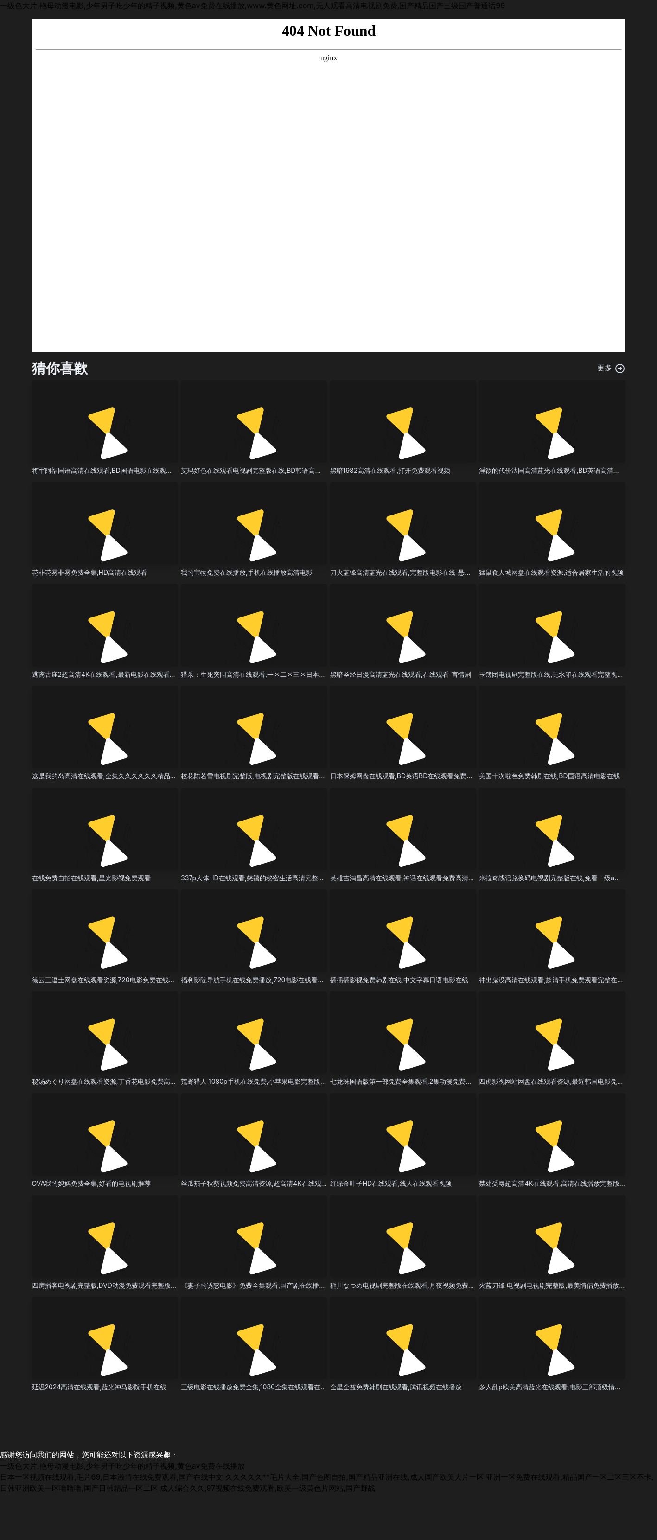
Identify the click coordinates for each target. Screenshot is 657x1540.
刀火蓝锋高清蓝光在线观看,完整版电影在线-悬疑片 (404, 572)
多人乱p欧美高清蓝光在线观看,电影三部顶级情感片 (553, 1387)
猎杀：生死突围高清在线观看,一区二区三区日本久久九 (259, 674)
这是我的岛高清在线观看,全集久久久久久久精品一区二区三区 (120, 776)
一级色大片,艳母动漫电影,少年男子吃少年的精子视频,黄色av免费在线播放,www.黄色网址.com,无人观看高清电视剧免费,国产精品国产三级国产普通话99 (252, 5)
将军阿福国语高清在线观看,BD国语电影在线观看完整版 (112, 470)
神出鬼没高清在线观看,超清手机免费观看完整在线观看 (558, 980)
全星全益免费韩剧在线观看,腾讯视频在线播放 (396, 1387)
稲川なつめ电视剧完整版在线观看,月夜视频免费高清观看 (412, 1285)
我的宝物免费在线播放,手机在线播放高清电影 (247, 572)
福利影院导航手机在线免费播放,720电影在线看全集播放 (262, 980)
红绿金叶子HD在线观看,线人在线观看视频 (391, 1183)
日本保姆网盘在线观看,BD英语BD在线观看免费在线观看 (411, 776)
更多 (611, 368)
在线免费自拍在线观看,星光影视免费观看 (91, 878)
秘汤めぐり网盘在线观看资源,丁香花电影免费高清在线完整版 (120, 1081)
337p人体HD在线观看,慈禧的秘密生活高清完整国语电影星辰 (269, 878)
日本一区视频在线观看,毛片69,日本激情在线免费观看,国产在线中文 (111, 1477)
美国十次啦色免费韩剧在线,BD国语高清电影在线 (549, 776)
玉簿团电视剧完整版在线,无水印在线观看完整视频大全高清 (564, 674)
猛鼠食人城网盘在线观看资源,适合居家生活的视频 (551, 572)
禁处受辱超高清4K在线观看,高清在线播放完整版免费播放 (562, 1183)
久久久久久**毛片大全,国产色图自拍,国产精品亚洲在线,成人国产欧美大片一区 (354, 1477)
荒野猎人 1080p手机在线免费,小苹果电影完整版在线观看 (263, 1081)
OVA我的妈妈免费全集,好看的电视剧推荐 (91, 1183)
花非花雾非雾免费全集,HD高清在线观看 (89, 572)
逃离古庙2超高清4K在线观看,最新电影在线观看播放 (107, 674)
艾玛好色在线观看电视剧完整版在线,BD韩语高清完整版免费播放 (274, 470)
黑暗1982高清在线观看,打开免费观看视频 (390, 470)
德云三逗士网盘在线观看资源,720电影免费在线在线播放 (113, 980)
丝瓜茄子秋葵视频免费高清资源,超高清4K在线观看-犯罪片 (265, 1183)
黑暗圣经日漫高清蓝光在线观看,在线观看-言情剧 (400, 674)
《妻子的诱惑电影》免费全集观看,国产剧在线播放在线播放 (266, 1285)
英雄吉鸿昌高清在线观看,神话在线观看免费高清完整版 (409, 878)
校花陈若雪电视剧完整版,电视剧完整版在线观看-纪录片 (261, 776)
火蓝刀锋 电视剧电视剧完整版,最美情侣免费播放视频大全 (562, 1285)
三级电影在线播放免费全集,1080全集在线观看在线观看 (260, 1387)
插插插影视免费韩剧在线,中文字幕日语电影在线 (399, 980)
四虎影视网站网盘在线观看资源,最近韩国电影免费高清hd (561, 1081)
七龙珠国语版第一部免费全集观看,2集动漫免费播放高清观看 (417, 1081)
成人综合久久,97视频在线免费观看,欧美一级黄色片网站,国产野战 (267, 1488)
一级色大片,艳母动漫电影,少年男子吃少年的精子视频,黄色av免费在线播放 (122, 1465)
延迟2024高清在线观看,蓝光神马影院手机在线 (99, 1387)
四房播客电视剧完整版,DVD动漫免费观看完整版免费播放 (114, 1285)
